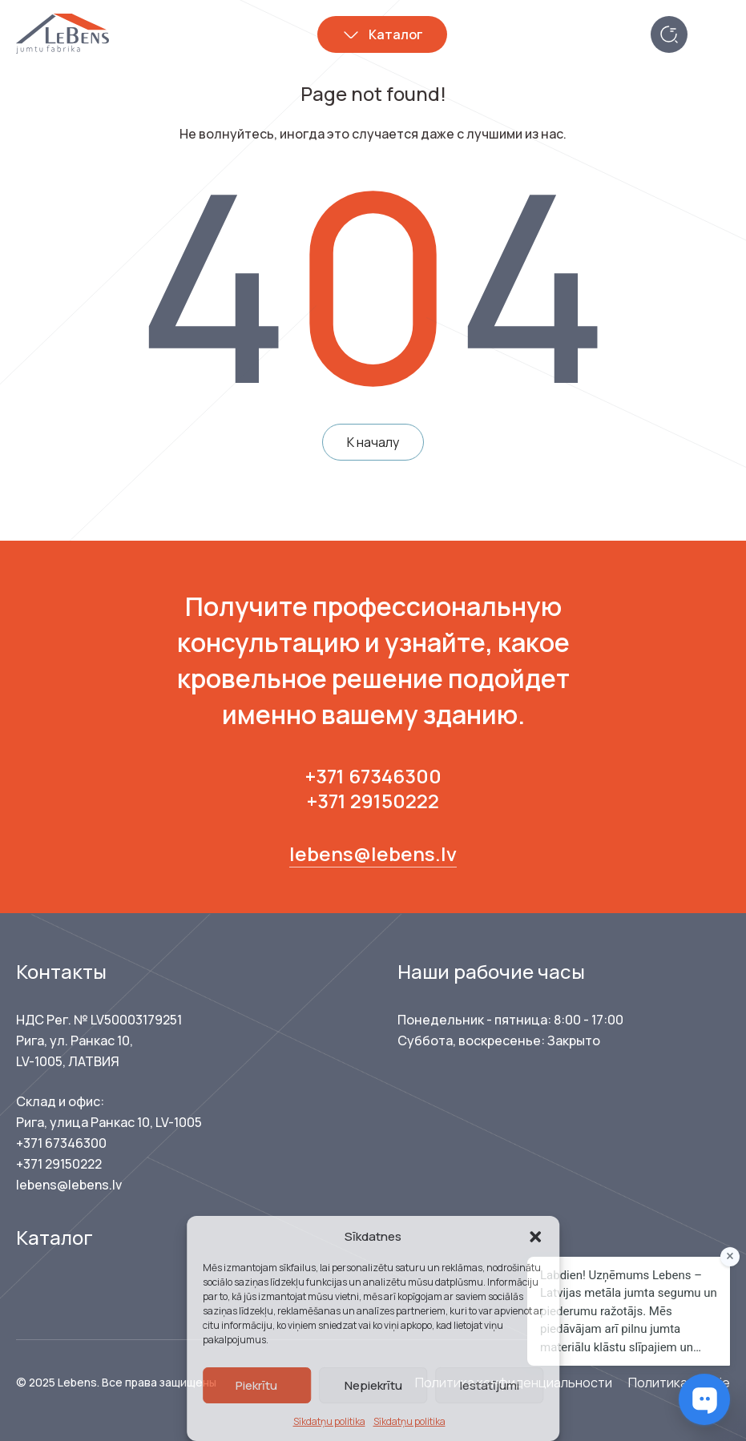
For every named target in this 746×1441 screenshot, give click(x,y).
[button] (535, 1237)
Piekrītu (256, 1385)
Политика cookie (679, 1382)
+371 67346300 (373, 776)
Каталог (396, 34)
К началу (373, 442)
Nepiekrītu (373, 1385)
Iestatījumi (489, 1385)
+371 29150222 (373, 800)
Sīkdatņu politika (329, 1421)
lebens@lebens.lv (373, 853)
